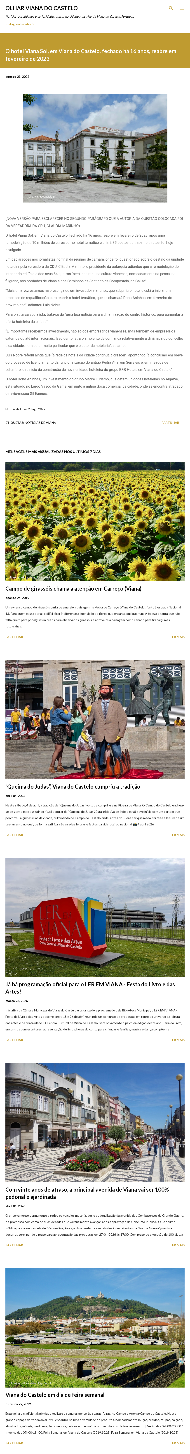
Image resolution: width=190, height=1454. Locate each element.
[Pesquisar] (171, 8)
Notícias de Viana (40, 422)
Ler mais (178, 637)
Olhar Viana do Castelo (41, 8)
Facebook (27, 24)
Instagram (12, 24)
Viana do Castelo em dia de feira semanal (55, 1394)
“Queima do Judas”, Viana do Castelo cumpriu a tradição (72, 786)
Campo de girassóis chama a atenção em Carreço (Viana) (73, 588)
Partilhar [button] (170, 422)
